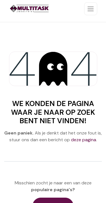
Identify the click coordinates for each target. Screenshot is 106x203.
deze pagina (83, 140)
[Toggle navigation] (90, 8)
